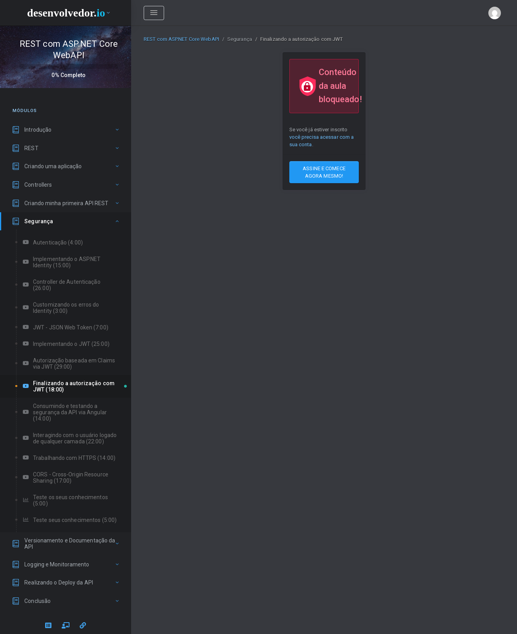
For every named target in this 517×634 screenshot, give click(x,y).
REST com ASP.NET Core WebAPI (181, 39)
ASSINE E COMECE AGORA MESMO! (324, 172)
